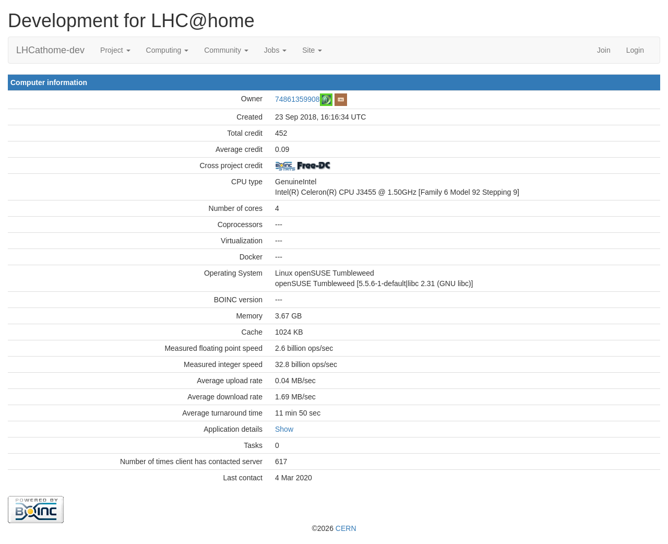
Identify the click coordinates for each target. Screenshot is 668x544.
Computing (167, 50)
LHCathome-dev (50, 50)
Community (226, 50)
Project (115, 50)
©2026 (334, 528)
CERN (346, 528)
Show (284, 429)
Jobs (275, 50)
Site (312, 50)
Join (604, 50)
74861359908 (297, 98)
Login (635, 50)
